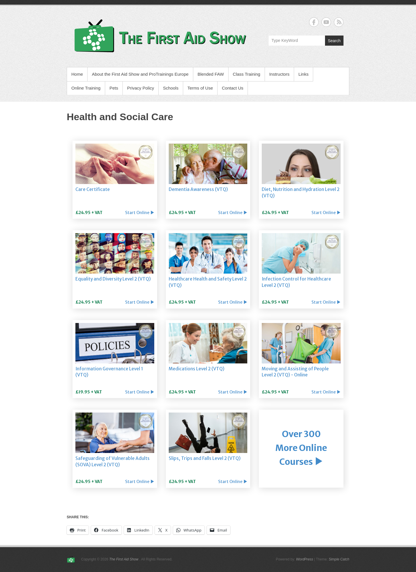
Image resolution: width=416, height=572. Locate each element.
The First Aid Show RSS (338, 22)
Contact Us (232, 88)
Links (303, 74)
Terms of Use (200, 88)
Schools (170, 88)
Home (77, 74)
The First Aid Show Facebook (314, 22)
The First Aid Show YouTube (326, 22)
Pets (113, 88)
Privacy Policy (140, 88)
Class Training (246, 74)
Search (334, 40)
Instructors (279, 74)
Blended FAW (211, 74)
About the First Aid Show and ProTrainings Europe (140, 74)
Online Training (86, 88)
